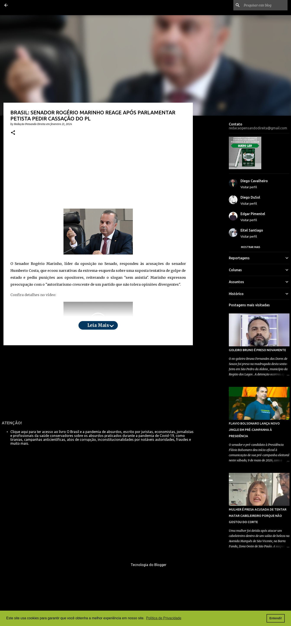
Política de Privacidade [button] (163, 618)
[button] (13, 133)
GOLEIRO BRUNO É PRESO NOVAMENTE (257, 350)
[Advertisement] (98, 174)
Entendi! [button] (275, 618)
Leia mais (98, 325)
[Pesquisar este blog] (265, 5)
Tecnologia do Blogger (145, 565)
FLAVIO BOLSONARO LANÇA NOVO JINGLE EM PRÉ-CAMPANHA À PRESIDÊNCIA (254, 430)
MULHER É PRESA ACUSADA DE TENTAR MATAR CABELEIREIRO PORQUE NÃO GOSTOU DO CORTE (257, 516)
